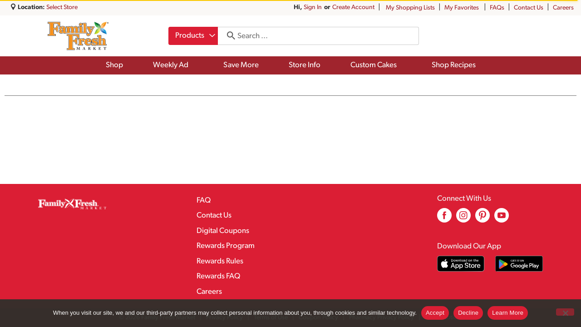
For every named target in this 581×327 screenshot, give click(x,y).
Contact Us (528, 8)
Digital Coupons (223, 231)
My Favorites (462, 8)
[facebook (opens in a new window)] (444, 219)
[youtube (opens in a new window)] (501, 219)
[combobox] (193, 36)
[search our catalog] (228, 36)
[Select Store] (62, 7)
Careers (563, 8)
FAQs (497, 8)
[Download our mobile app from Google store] (519, 264)
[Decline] (565, 312)
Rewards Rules (220, 261)
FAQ (204, 200)
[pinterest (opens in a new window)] (482, 219)
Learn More (507, 312)
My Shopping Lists (410, 8)
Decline (468, 312)
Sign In (313, 7)
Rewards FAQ (218, 276)
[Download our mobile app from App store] (461, 264)
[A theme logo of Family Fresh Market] (78, 36)
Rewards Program (226, 246)
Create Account (353, 7)
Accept (435, 312)
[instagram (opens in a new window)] (463, 219)
